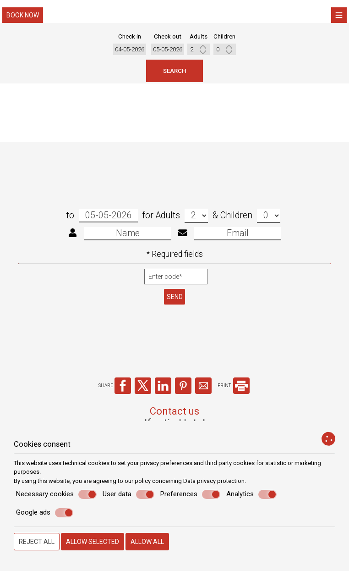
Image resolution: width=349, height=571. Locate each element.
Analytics (251, 494)
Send (175, 303)
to (102, 222)
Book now (22, 15)
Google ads (44, 512)
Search (174, 73)
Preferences (190, 494)
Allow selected (92, 541)
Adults (182, 223)
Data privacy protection (214, 480)
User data (128, 494)
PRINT (234, 398)
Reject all (37, 541)
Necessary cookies (56, 494)
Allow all (147, 541)
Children (250, 223)
